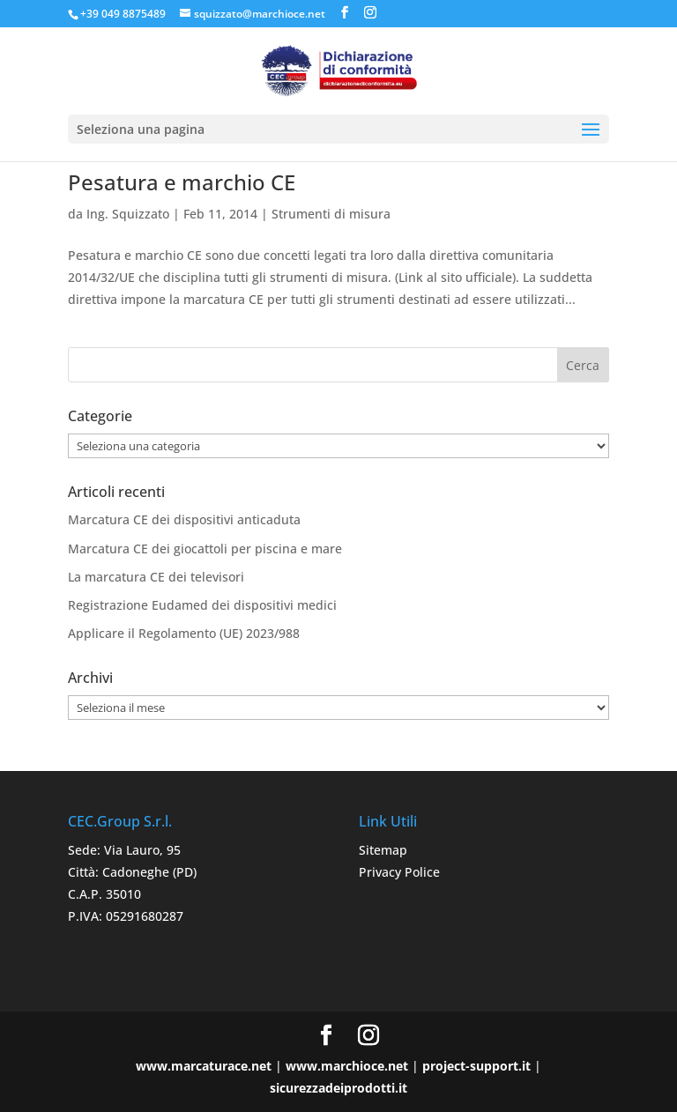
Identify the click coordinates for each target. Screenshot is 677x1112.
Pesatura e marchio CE (181, 181)
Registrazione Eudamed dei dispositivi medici (202, 605)
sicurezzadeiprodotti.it (338, 1087)
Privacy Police (399, 872)
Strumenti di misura (331, 213)
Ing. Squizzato (127, 213)
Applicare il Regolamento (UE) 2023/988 (184, 633)
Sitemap (383, 849)
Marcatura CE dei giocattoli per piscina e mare (205, 548)
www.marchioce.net (347, 1065)
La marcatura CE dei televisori (156, 576)
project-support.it (476, 1065)
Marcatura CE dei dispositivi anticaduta (184, 519)
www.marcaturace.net (204, 1065)
